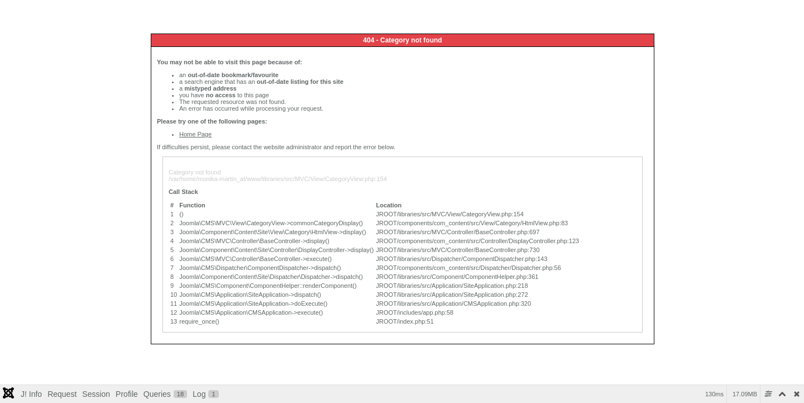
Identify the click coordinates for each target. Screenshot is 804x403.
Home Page (195, 134)
